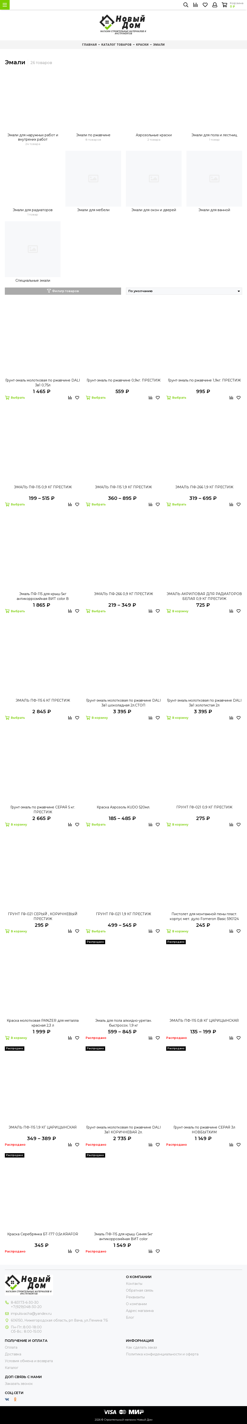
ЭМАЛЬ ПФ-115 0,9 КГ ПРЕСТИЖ (43, 487)
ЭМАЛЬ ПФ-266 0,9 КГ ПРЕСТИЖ (123, 594)
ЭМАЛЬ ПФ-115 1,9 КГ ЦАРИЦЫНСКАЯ (43, 1127)
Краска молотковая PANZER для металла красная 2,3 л (43, 1023)
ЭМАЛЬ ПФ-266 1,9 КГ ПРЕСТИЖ (204, 487)
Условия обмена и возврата (29, 1361)
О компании (136, 1304)
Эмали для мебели (93, 210)
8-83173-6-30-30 (25, 1302)
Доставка (13, 1354)
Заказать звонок (19, 1383)
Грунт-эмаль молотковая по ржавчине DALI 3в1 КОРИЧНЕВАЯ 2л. (123, 1129)
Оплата (11, 1347)
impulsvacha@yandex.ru (31, 1313)
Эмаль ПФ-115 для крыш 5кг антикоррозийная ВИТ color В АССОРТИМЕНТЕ (43, 596)
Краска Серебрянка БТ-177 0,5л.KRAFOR (42, 1234)
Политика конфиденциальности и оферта (162, 1354)
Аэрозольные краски (154, 135)
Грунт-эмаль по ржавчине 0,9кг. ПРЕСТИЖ (123, 380)
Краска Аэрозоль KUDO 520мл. (123, 807)
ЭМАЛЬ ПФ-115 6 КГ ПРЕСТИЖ (43, 700)
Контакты (134, 1283)
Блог (130, 1317)
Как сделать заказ (141, 1347)
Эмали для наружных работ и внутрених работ (32, 137)
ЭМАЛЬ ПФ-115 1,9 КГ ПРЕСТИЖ (123, 487)
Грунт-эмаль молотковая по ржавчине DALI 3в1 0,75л (42, 382)
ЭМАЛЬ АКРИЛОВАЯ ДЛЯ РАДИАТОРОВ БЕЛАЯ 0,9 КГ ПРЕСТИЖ (204, 596)
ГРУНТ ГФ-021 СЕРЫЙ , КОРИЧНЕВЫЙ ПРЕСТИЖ (42, 916)
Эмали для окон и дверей (153, 210)
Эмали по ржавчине (93, 135)
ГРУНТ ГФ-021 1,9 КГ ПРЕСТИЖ (123, 914)
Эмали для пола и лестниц (214, 135)
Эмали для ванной (214, 210)
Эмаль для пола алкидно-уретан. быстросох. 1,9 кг (123, 1023)
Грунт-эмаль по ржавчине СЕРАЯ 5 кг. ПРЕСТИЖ (42, 809)
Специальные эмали (32, 280)
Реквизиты (135, 1297)
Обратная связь (139, 1290)
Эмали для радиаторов (33, 210)
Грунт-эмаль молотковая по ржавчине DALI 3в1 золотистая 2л (204, 702)
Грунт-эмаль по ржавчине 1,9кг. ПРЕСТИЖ (204, 380)
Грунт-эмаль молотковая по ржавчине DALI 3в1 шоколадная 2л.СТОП (123, 702)
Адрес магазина (140, 1311)
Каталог (11, 1368)
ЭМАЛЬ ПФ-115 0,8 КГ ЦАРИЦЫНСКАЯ (204, 1020)
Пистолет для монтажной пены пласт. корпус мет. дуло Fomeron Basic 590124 (204, 916)
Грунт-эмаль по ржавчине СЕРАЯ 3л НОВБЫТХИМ (204, 1129)
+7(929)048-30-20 (26, 1307)
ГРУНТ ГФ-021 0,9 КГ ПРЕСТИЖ (204, 807)
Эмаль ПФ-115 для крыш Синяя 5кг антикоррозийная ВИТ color (123, 1236)
